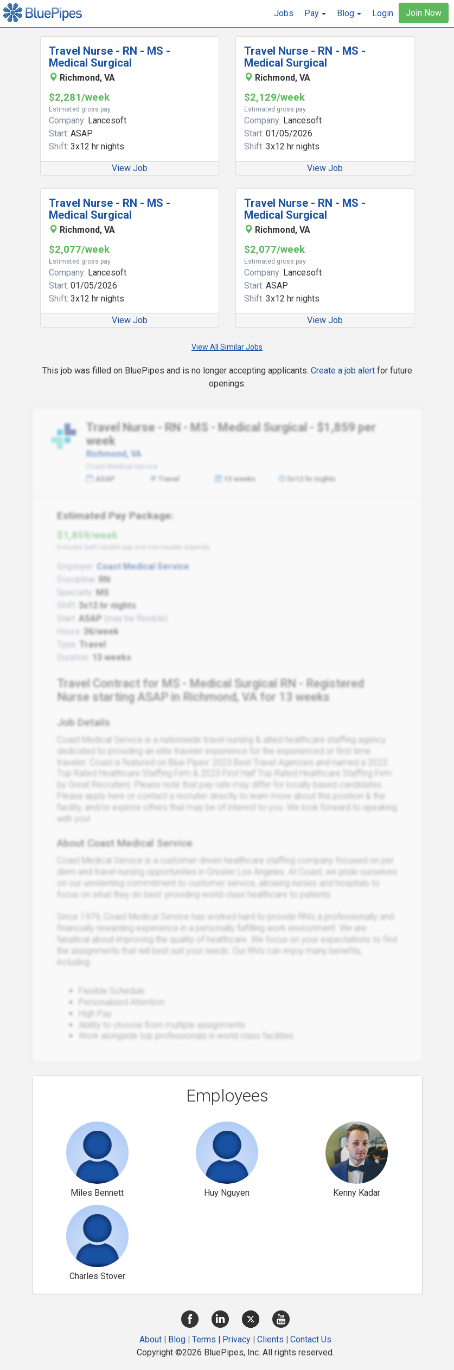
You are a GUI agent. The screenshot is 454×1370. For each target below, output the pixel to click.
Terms (204, 1339)
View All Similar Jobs (227, 347)
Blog (177, 1339)
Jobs (283, 13)
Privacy (236, 1339)
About (150, 1339)
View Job (130, 168)
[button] (315, 13)
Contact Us (310, 1339)
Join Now (424, 13)
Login (382, 13)
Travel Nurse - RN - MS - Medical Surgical (109, 56)
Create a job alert (343, 370)
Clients (270, 1339)
